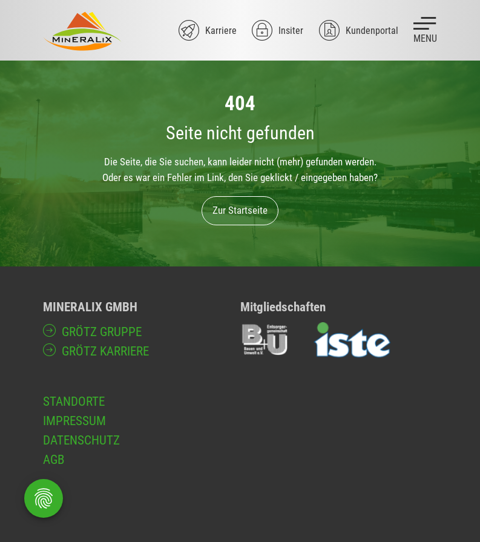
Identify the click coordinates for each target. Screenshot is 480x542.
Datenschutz (81, 440)
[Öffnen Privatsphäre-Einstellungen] (43, 498)
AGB (53, 459)
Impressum (74, 420)
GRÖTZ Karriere (105, 351)
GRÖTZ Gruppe (102, 331)
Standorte (74, 401)
